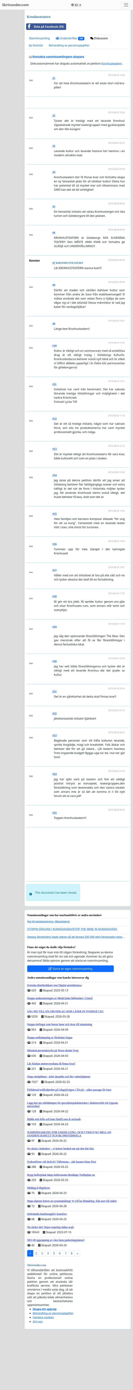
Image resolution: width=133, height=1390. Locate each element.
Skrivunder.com (15, 4)
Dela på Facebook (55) (45, 27)
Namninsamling (39, 38)
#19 (54, 675)
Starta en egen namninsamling (70, 1017)
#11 (54, 432)
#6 (53, 281)
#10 (54, 394)
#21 (54, 739)
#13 (54, 497)
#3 (53, 194)
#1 (53, 78)
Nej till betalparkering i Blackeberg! (48, 970)
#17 (54, 618)
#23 (54, 783)
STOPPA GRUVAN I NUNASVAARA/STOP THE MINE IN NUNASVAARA (72, 977)
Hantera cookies (43, 1366)
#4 (53, 220)
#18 (54, 644)
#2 (53, 163)
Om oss (38, 1370)
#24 (54, 822)
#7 (53, 311)
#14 (54, 523)
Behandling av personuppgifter (69, 45)
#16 (54, 592)
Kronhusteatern (111, 63)
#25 (54, 861)
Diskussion (99, 38)
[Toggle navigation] (126, 4)
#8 (53, 333)
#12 (54, 467)
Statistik (36, 45)
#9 (53, 372)
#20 (54, 709)
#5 (53, 254)
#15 (54, 562)
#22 (54, 761)
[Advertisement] (78, 126)
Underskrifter (70, 38)
